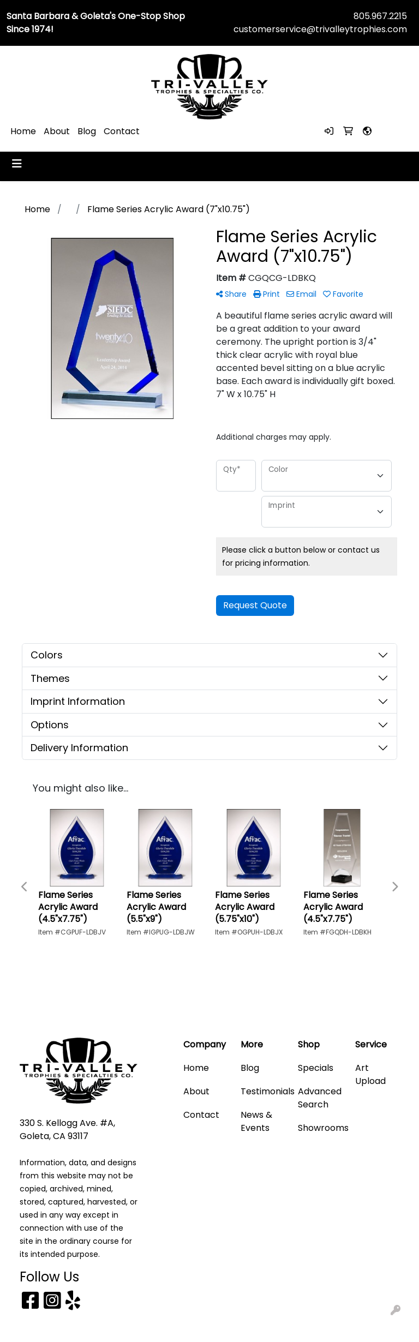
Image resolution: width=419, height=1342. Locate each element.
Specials (315, 1068)
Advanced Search (320, 1098)
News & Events (256, 1121)
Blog (86, 131)
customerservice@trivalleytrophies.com (320, 29)
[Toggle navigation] (16, 163)
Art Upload (370, 1074)
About (57, 131)
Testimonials (263, 1091)
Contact (122, 131)
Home (23, 131)
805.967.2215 (380, 16)
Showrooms (320, 1128)
